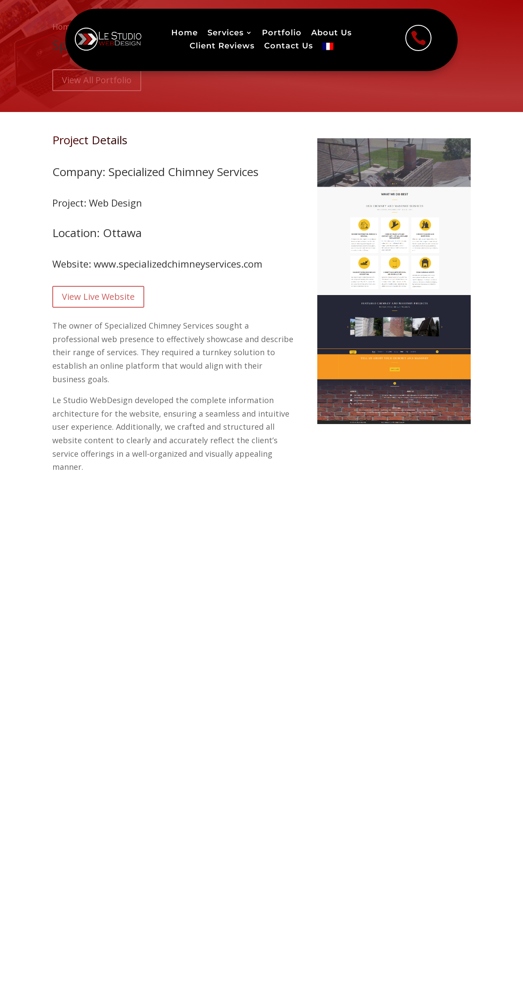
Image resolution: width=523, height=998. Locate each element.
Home (184, 33)
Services (225, 33)
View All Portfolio (97, 80)
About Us (331, 33)
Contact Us (288, 47)
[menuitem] (328, 48)
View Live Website (98, 296)
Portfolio (282, 33)
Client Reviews (222, 47)
